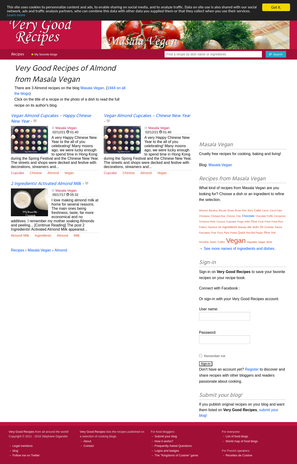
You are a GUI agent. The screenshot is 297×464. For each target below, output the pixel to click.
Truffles (221, 242)
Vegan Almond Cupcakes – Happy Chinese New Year (51, 118)
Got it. (276, 7)
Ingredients (43, 235)
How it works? (164, 441)
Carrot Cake (276, 210)
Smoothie (204, 242)
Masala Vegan (92, 88)
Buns (250, 210)
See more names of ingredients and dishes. (239, 249)
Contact (89, 446)
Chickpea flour (218, 216)
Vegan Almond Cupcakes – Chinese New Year (147, 115)
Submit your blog (166, 436)
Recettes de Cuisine (239, 455)
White (269, 242)
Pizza (220, 233)
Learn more (16, 15)
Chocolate (248, 216)
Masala (242, 227)
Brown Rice (241, 210)
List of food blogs (237, 436)
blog (15, 450)
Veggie (261, 242)
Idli (219, 227)
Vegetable (252, 242)
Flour (254, 221)
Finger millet (243, 221)
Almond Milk (20, 235)
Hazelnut (212, 227)
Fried (267, 221)
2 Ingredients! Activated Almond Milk (46, 183)
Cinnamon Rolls (207, 221)
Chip (238, 216)
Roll (273, 232)
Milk (77, 235)
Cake (257, 210)
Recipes (17, 54)
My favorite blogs (44, 54)
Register (252, 369)
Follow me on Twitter (26, 455)
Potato (233, 233)
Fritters (203, 227)
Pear (213, 233)
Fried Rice (277, 221)
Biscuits (222, 210)
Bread (231, 210)
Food (261, 221)
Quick (241, 232)
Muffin (255, 227)
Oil (261, 227)
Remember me (215, 356)
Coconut (220, 221)
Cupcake (17, 173)
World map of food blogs (242, 441)
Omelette (269, 227)
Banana (213, 210)
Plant (226, 233)
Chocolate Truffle (264, 216)
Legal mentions (23, 446)
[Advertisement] (242, 101)
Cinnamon (280, 216)
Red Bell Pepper (254, 233)
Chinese (36, 173)
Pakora (278, 227)
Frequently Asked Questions (173, 446)
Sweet (213, 242)
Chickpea (204, 216)
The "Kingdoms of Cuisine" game (176, 455)
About (87, 441)
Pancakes (204, 232)
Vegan (69, 173)
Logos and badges (167, 450)
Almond (53, 173)
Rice (267, 232)
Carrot (265, 210)
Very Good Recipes (21, 431)
